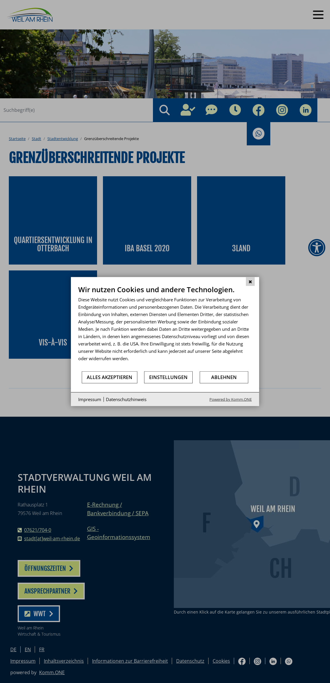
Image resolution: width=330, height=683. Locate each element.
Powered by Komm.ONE (230, 399)
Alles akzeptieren (109, 377)
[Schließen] (250, 281)
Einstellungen (168, 377)
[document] (165, 328)
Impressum (89, 399)
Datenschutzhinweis (126, 399)
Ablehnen (224, 377)
